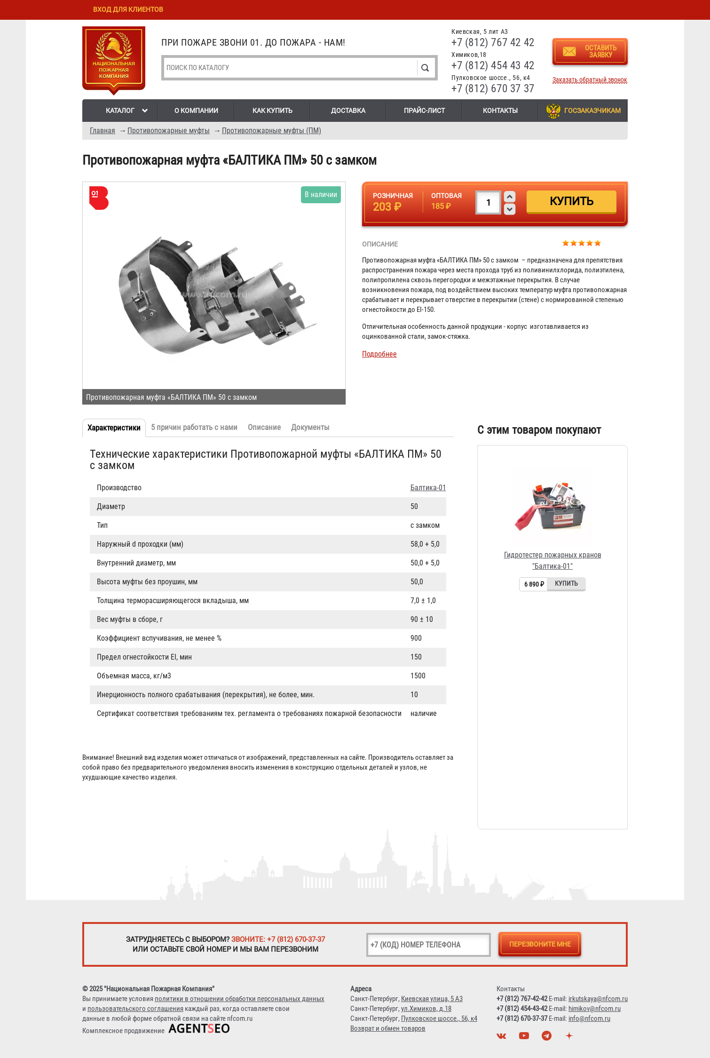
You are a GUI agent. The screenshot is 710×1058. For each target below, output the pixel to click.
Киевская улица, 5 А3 (432, 998)
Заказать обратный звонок (589, 79)
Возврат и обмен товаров (388, 1028)
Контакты (500, 110)
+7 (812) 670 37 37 (493, 88)
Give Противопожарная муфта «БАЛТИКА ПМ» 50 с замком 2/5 (574, 242)
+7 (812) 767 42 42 (493, 42)
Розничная (393, 195)
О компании (196, 110)
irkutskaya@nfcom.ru (598, 998)
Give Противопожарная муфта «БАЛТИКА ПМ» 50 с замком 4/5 (590, 242)
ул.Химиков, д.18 (426, 1008)
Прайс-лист (424, 110)
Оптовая (446, 195)
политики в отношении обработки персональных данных (239, 998)
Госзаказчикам (592, 110)
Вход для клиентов (128, 9)
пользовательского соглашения (135, 1008)
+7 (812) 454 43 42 (493, 65)
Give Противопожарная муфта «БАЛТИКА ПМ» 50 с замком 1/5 (566, 242)
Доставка (348, 110)
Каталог (120, 110)
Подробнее (379, 354)
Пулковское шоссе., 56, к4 (439, 1018)
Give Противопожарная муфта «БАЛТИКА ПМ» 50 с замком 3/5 (582, 242)
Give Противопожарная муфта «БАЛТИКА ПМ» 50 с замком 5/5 (598, 242)
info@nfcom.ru (589, 1018)
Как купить (272, 110)
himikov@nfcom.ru (594, 1008)
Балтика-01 (428, 487)
